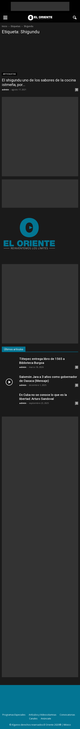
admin (5, 89)
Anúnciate (46, 718)
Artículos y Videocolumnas (42, 714)
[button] (75, 18)
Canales (33, 718)
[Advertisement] (40, 6)
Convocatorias (67, 714)
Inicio (4, 26)
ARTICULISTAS (9, 74)
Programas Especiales (13, 714)
